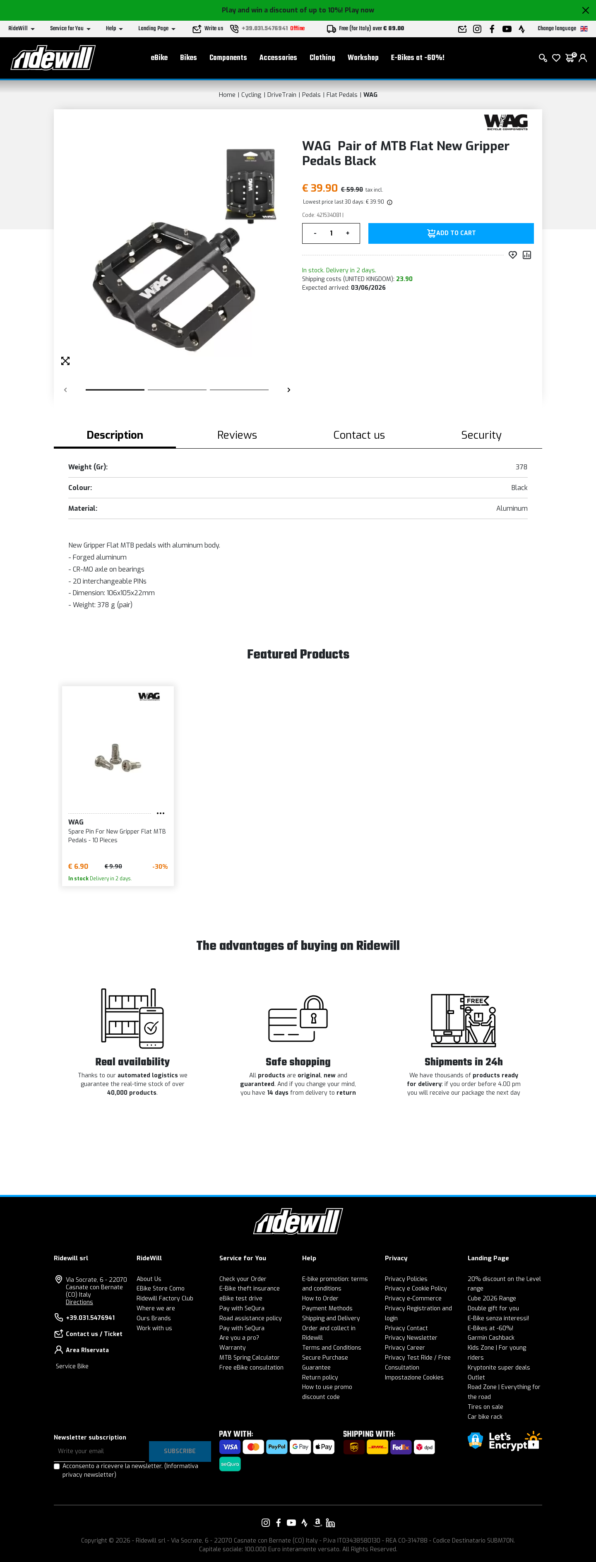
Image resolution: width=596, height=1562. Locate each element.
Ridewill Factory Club (165, 1298)
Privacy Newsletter (411, 1338)
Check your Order (243, 1279)
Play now (359, 10)
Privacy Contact (406, 1328)
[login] (583, 58)
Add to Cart (456, 233)
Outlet (476, 1378)
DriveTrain (281, 95)
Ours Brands (154, 1318)
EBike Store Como (161, 1289)
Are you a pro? (239, 1338)
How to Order (320, 1298)
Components (228, 58)
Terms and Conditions (331, 1348)
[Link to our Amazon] (317, 1523)
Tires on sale (485, 1407)
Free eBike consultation (251, 1368)
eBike (159, 58)
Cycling (251, 95)
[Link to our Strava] (305, 1523)
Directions (79, 1302)
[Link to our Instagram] (266, 1523)
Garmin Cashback (491, 1338)
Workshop (363, 58)
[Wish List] (556, 58)
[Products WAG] (506, 121)
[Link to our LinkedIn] (330, 1523)
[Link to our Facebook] (279, 1523)
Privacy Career (405, 1348)
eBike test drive (240, 1298)
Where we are (156, 1308)
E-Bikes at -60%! (418, 58)
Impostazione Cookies (414, 1378)
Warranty (232, 1348)
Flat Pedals (342, 95)
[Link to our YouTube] (291, 1523)
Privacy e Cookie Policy (416, 1289)
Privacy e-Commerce (413, 1298)
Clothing (322, 58)
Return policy (320, 1378)
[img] (389, 202)
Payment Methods (327, 1308)
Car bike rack (485, 1417)
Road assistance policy (250, 1318)
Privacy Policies (406, 1279)
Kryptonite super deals (499, 1368)
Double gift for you (493, 1308)
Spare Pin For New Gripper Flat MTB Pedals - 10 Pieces (117, 836)
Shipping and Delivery (331, 1318)
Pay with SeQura (241, 1308)
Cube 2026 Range (492, 1298)
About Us (149, 1279)
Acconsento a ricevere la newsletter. (130, 1470)
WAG (370, 95)
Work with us (154, 1328)
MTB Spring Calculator (249, 1358)
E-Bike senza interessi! (498, 1318)
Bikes (188, 58)
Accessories (278, 58)
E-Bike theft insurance (249, 1289)
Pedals (311, 95)
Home (227, 95)
